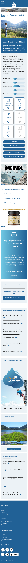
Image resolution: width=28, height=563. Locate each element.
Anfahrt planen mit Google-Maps (14, 156)
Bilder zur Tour (20, 106)
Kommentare (14, 141)
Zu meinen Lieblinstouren (14, 149)
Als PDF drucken (14, 145)
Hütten (2, 512)
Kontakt (3, 534)
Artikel (2, 526)
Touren (2, 510)
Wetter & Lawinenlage (6, 521)
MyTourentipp (4, 514)
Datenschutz (4, 537)
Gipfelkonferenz (5, 524)
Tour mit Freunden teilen (14, 152)
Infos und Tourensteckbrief (9, 106)
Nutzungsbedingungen (6, 539)
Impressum (3, 535)
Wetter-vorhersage (8, 134)
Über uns (3, 509)
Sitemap (3, 540)
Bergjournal (4, 523)
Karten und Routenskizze (8, 120)
